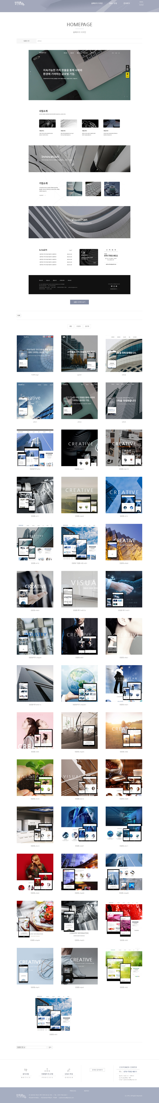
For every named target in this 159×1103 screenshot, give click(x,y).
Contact (141, 7)
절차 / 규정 (113, 6)
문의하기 (127, 6)
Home (141, 4)
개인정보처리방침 (34, 1097)
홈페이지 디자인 (97, 6)
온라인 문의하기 (97, 1070)
